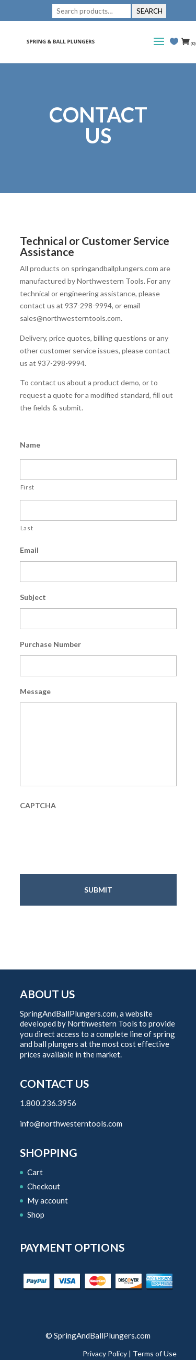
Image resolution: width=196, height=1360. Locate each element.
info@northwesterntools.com (71, 1123)
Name (30, 444)
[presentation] (99, 837)
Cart (35, 1172)
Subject (33, 597)
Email (29, 549)
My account (47, 1200)
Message (35, 691)
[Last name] (98, 510)
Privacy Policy (105, 1353)
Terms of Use (155, 1353)
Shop (35, 1214)
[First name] (98, 469)
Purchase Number (50, 644)
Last (26, 528)
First (27, 487)
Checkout (43, 1186)
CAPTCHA (38, 805)
